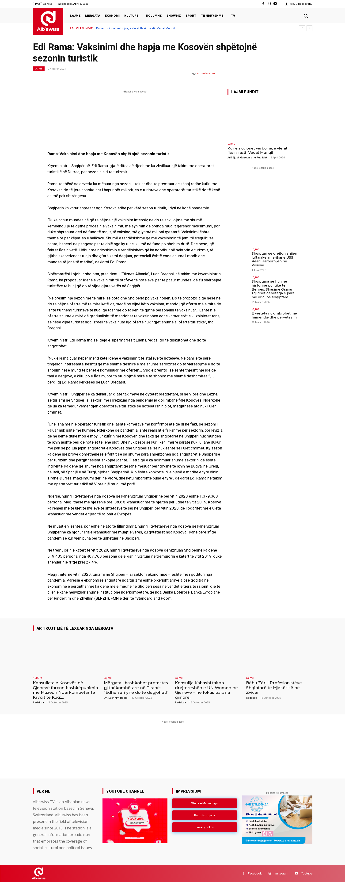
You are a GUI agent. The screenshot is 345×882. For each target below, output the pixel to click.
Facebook (255, 873)
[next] (309, 28)
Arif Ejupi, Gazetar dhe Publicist (247, 157)
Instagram (281, 873)
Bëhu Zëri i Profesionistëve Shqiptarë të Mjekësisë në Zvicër (274, 687)
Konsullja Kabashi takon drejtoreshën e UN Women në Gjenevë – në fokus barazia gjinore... (206, 689)
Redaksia (38, 702)
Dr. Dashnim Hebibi (116, 697)
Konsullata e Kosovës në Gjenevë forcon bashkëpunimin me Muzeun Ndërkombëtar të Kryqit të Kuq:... (65, 689)
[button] (305, 16)
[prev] (302, 28)
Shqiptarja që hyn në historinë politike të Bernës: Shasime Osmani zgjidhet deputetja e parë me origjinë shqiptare (273, 289)
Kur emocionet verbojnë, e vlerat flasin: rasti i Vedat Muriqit (135, 28)
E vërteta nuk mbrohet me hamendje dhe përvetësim (274, 315)
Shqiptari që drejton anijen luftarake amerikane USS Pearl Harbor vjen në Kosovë (274, 259)
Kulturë (37, 677)
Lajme (39, 68)
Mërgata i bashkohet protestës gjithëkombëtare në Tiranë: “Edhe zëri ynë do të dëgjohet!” (136, 687)
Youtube (306, 873)
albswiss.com (206, 73)
